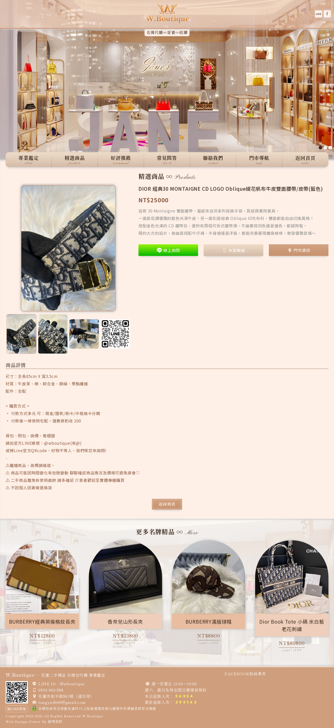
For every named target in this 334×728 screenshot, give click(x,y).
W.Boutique (92, 715)
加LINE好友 (17, 708)
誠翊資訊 (55, 721)
